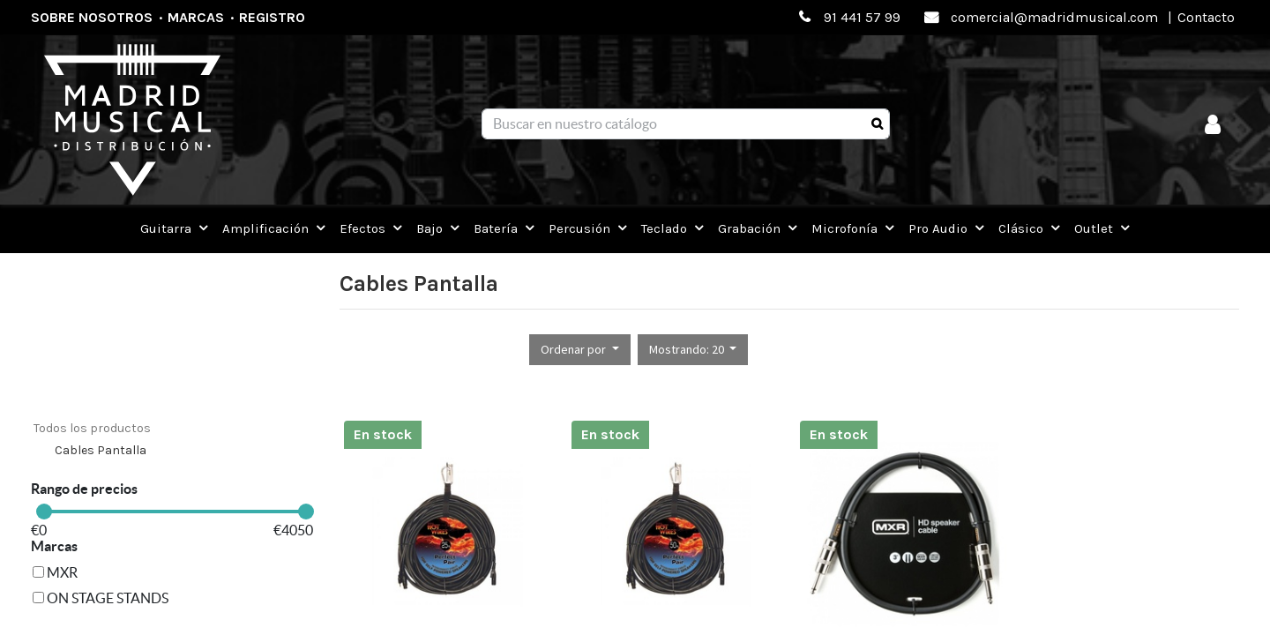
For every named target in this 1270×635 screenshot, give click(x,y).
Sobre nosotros (92, 17)
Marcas (196, 17)
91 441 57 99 (862, 17)
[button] (580, 349)
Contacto (1206, 17)
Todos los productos (92, 428)
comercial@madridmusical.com (1054, 17)
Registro (272, 17)
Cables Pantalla (100, 450)
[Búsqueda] (877, 124)
